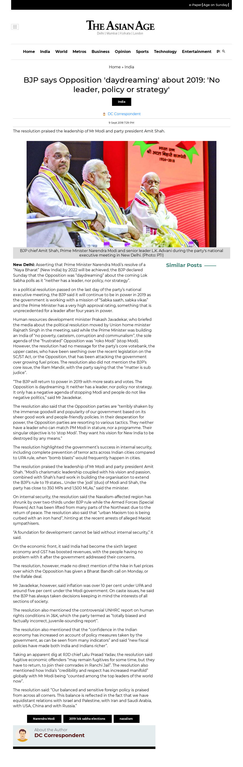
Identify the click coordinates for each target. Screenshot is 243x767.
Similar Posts (184, 265)
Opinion (123, 51)
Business (101, 51)
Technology (165, 51)
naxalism (127, 718)
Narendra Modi (44, 718)
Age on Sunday (215, 5)
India (45, 51)
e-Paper (195, 5)
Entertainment (196, 51)
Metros (79, 51)
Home (29, 51)
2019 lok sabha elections (87, 718)
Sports (142, 51)
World (61, 51)
